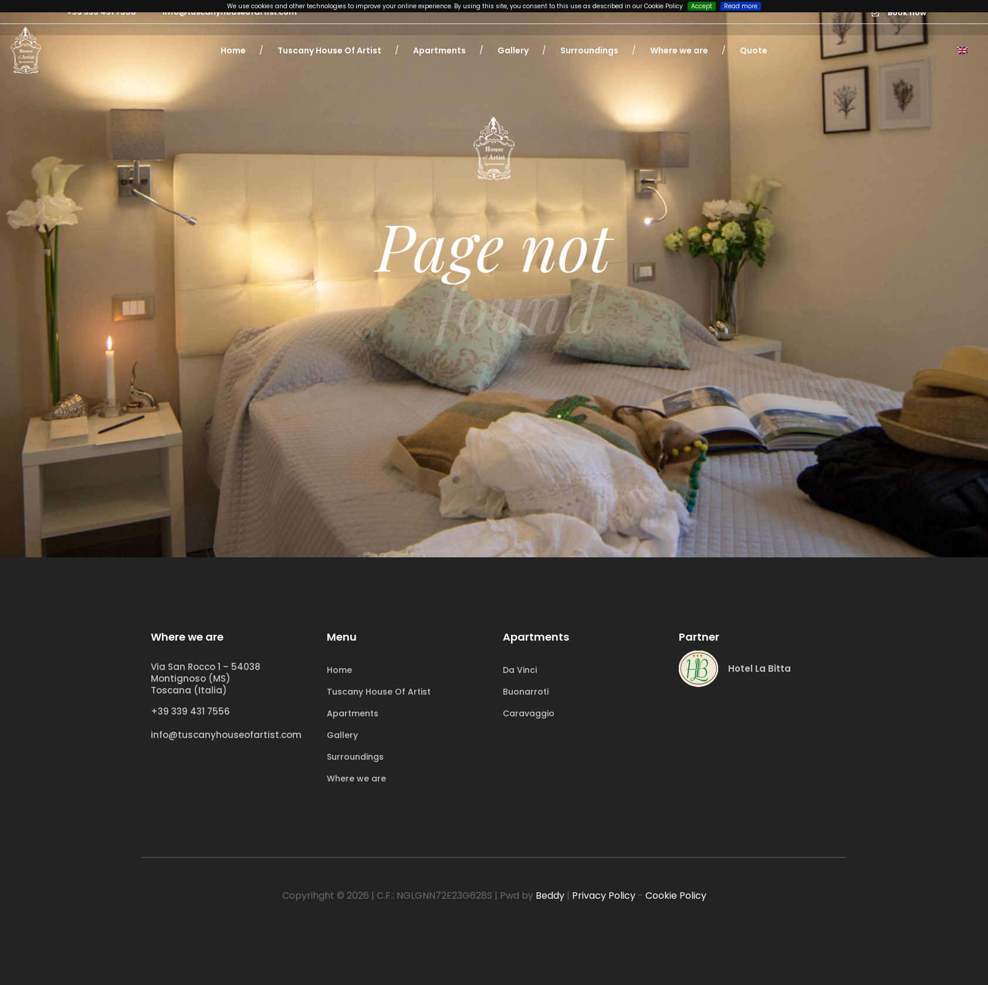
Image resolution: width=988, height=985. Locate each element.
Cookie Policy (675, 895)
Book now (907, 12)
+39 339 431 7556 (190, 711)
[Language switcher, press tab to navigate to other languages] (962, 50)
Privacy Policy (603, 895)
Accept (701, 6)
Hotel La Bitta (759, 668)
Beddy (550, 895)
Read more (740, 6)
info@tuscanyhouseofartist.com (226, 735)
